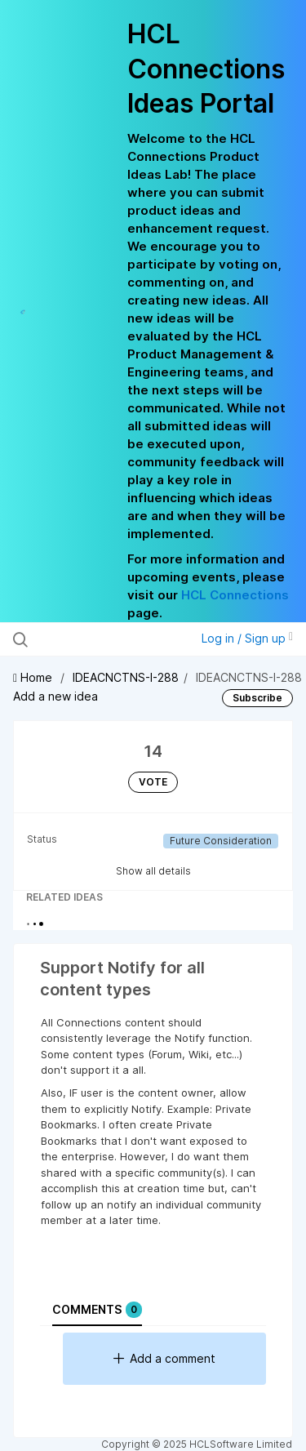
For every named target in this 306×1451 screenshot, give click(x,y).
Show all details (153, 871)
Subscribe (257, 698)
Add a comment (164, 1358)
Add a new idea (55, 696)
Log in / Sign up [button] (247, 638)
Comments (97, 1310)
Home (34, 677)
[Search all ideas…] (97, 639)
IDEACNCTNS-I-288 (126, 677)
